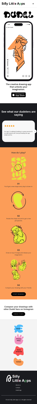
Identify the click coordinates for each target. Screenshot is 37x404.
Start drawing (18, 294)
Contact (18, 387)
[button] (33, 4)
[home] (14, 3)
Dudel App (18, 390)
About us (18, 385)
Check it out (18, 314)
